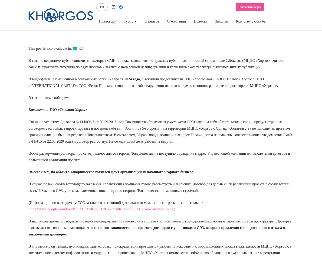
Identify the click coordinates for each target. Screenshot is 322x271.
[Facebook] (121, 7)
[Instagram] (113, 7)
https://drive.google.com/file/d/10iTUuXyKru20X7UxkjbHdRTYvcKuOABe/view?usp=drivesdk (101, 209)
